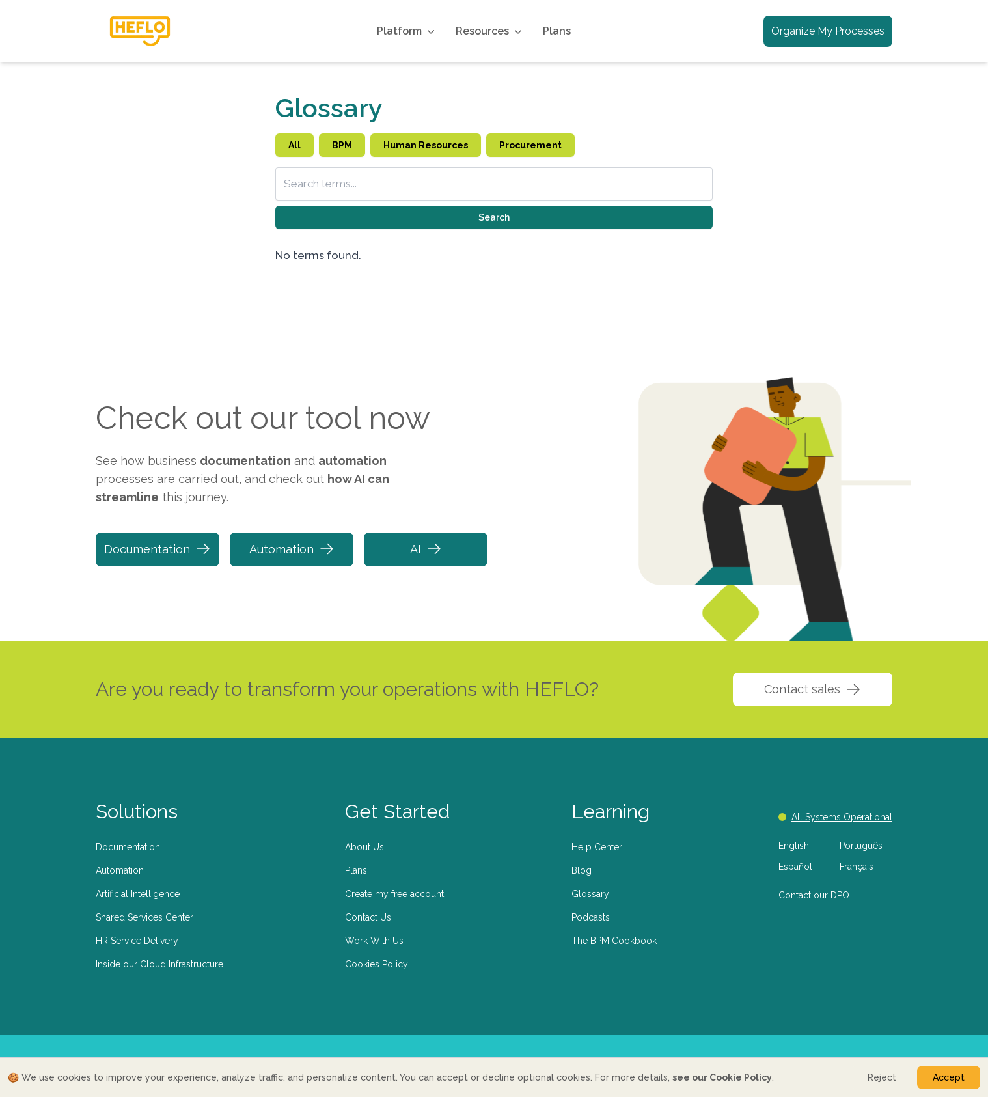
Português (861, 845)
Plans (557, 31)
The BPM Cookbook (614, 941)
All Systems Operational (835, 817)
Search (494, 217)
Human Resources (425, 145)
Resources (490, 31)
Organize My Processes (828, 31)
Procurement (530, 145)
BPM (342, 145)
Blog (581, 870)
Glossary (590, 894)
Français (856, 866)
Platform (407, 31)
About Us (364, 847)
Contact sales (812, 689)
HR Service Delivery (137, 941)
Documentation (157, 549)
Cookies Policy (376, 964)
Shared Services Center (144, 917)
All (294, 145)
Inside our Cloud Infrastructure (159, 964)
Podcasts (590, 917)
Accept (949, 1077)
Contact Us (368, 917)
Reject (882, 1077)
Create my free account (394, 894)
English (793, 845)
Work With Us (374, 941)
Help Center (596, 847)
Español (795, 866)
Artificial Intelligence (138, 894)
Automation (292, 549)
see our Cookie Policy (722, 1077)
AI (426, 549)
